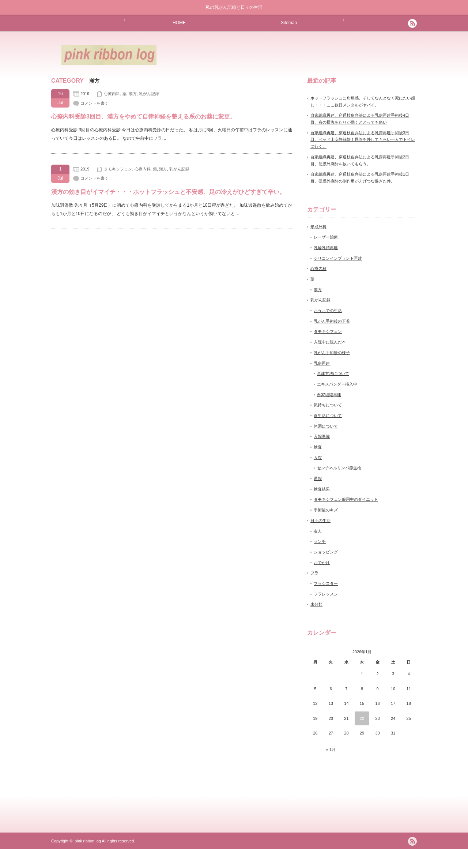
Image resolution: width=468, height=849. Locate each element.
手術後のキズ (326, 510)
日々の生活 (320, 520)
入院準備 (322, 436)
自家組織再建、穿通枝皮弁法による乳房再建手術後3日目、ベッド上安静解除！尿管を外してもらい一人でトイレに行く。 (362, 140)
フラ (314, 573)
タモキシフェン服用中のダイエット (346, 499)
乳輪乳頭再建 (326, 247)
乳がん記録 (149, 93)
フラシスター (326, 583)
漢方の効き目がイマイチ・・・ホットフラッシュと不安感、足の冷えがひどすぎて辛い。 (168, 192)
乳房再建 (322, 363)
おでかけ (322, 562)
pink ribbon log (88, 841)
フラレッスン (326, 594)
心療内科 (112, 93)
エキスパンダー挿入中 (337, 384)
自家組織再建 (329, 394)
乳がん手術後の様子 (332, 352)
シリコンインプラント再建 (338, 258)
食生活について (328, 415)
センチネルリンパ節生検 (339, 468)
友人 (318, 531)
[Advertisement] (331, 54)
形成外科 (318, 227)
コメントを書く (94, 103)
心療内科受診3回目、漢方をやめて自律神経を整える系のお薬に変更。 (143, 116)
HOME (179, 22)
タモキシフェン (118, 169)
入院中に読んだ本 (330, 342)
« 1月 (331, 749)
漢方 (133, 93)
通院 (318, 478)
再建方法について (333, 373)
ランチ (320, 541)
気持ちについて (328, 405)
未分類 (316, 604)
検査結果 (322, 489)
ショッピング (326, 552)
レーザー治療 (326, 237)
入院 (318, 457)
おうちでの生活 (328, 310)
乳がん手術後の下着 (332, 321)
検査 (318, 447)
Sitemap (289, 22)
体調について (326, 426)
